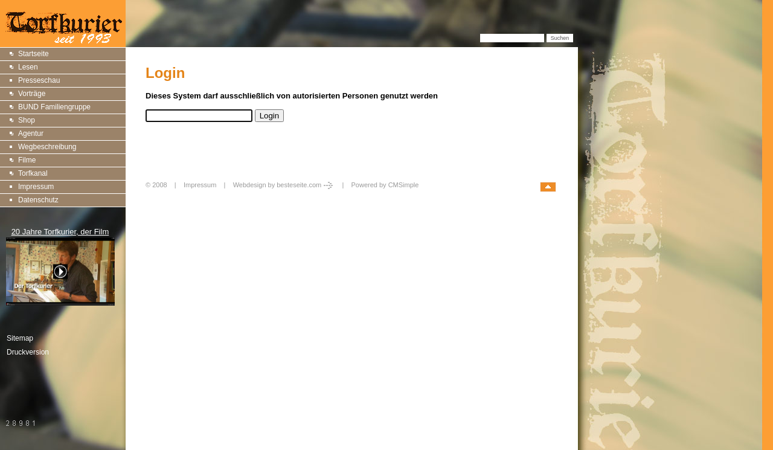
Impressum (36, 186)
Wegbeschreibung (47, 147)
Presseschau (39, 80)
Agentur (30, 133)
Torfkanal (33, 173)
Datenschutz (38, 200)
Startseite (33, 54)
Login (155, 197)
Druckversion (28, 352)
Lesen (28, 67)
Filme (27, 160)
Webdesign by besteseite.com (284, 184)
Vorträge (31, 93)
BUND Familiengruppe (54, 107)
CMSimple (403, 184)
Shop (26, 120)
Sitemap (20, 338)
